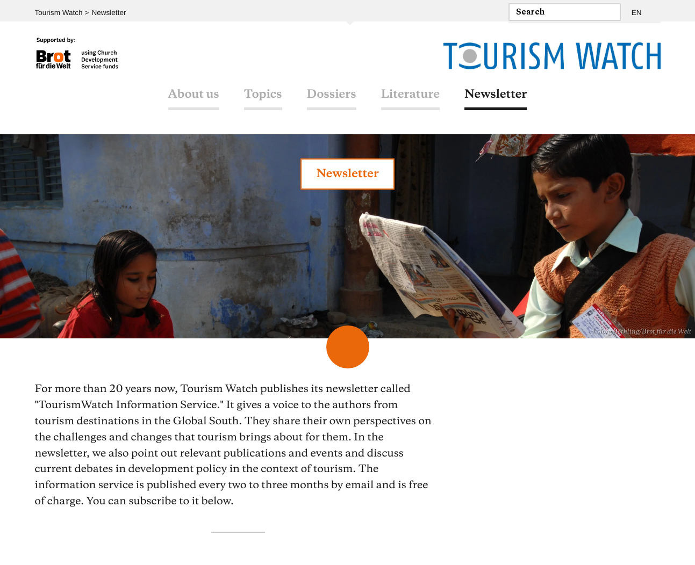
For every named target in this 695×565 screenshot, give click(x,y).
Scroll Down (347, 346)
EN (636, 11)
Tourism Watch (58, 11)
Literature (410, 98)
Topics (263, 98)
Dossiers (331, 98)
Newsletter (106, 11)
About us (193, 98)
